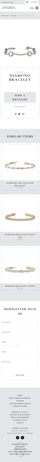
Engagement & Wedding (20, 398)
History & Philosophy (20, 415)
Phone (4, 352)
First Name (6, 322)
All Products (6, 15)
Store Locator (8, 2)
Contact (20, 423)
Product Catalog (20, 412)
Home (20, 395)
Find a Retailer (20, 97)
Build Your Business (20, 417)
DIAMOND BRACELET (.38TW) (20, 286)
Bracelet (14, 15)
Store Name (6, 362)
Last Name (6, 332)
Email (4, 342)
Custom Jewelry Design (20, 403)
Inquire (20, 106)
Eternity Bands (20, 406)
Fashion (20, 401)
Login (34, 2)
